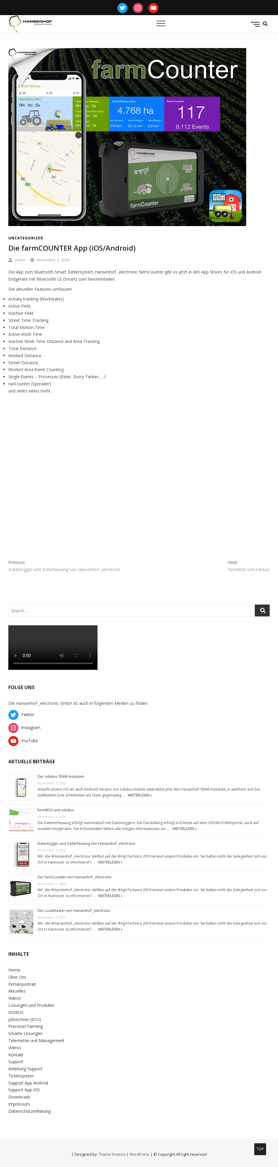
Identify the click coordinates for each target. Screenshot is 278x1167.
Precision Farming (25, 1026)
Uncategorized (25, 238)
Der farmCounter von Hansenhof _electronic (74, 877)
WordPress (139, 1154)
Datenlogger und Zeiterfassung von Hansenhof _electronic (86, 843)
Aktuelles (17, 991)
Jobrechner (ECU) (24, 1019)
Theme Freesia (112, 1154)
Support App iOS (24, 1090)
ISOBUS (15, 1012)
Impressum (19, 1104)
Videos (14, 998)
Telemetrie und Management (36, 1040)
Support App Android (28, 1083)
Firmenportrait (22, 984)
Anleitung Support (25, 1068)
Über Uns (17, 977)
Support (15, 1061)
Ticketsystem (21, 1076)
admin (17, 260)
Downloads (19, 1097)
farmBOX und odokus (55, 810)
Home (14, 970)
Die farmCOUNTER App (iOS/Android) (72, 248)
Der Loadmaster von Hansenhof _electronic (74, 910)
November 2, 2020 (50, 260)
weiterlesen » (140, 795)
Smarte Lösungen (25, 1033)
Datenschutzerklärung (29, 1111)
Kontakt (15, 1055)
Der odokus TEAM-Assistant (60, 776)
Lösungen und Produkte (31, 1005)
